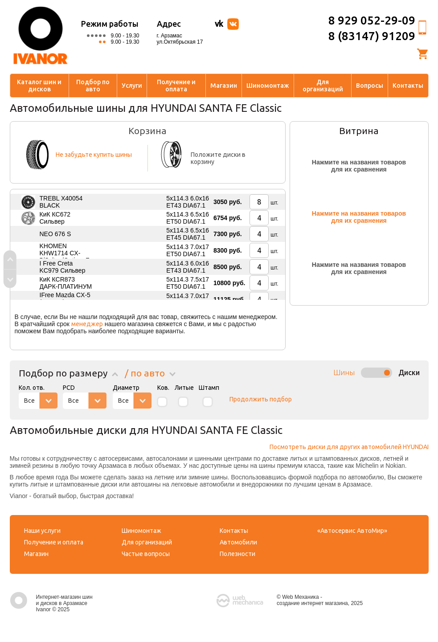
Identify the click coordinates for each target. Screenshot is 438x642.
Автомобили (238, 542)
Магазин (223, 85)
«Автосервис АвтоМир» (352, 530)
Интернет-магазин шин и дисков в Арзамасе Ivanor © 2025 (51, 603)
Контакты (408, 85)
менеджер (87, 323)
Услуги (132, 85)
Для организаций (323, 85)
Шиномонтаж (267, 85)
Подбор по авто (93, 85)
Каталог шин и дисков (39, 85)
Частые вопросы (146, 553)
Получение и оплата (176, 85)
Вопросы (369, 85)
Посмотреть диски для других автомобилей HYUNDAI (349, 446)
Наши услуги (42, 530)
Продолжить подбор (260, 399)
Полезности (237, 553)
